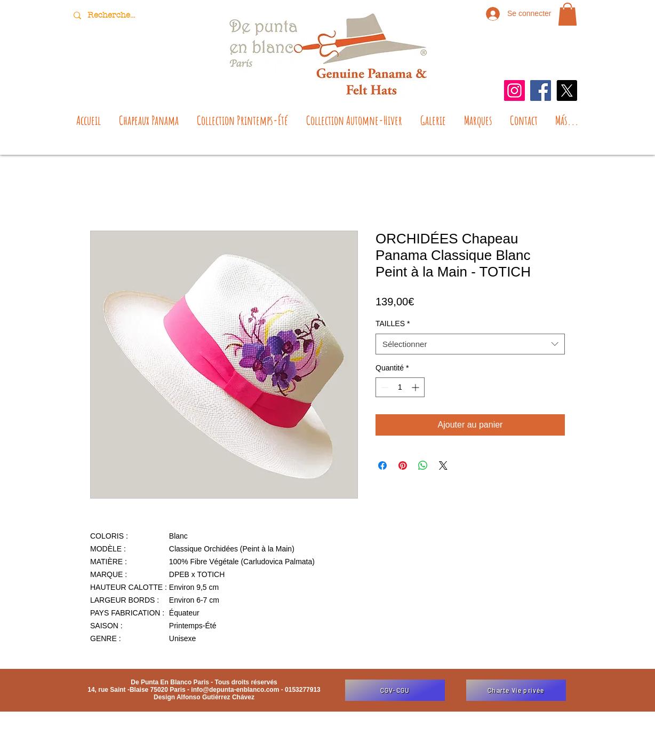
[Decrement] (383, 387)
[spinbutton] (400, 387)
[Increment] (416, 387)
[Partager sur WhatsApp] (423, 465)
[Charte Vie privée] (516, 690)
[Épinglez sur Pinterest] (402, 465)
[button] (567, 14)
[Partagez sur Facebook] (382, 465)
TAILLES (393, 323)
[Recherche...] (112, 15)
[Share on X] (443, 465)
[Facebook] (540, 90)
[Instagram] (514, 90)
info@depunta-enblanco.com (235, 689)
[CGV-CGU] (395, 690)
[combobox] (470, 344)
